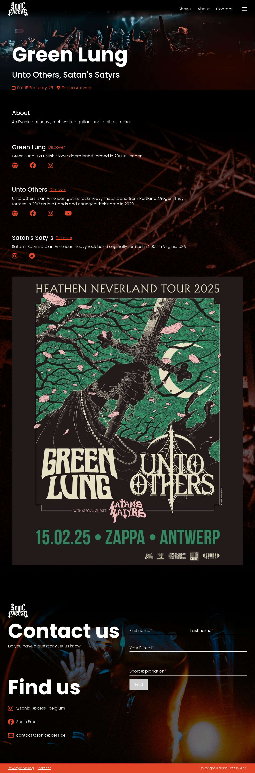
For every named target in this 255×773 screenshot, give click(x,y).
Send (138, 684)
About (204, 9)
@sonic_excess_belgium (36, 708)
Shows (185, 9)
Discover (56, 147)
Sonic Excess (24, 721)
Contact (224, 9)
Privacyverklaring (21, 768)
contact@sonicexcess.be (37, 735)
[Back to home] (18, 9)
